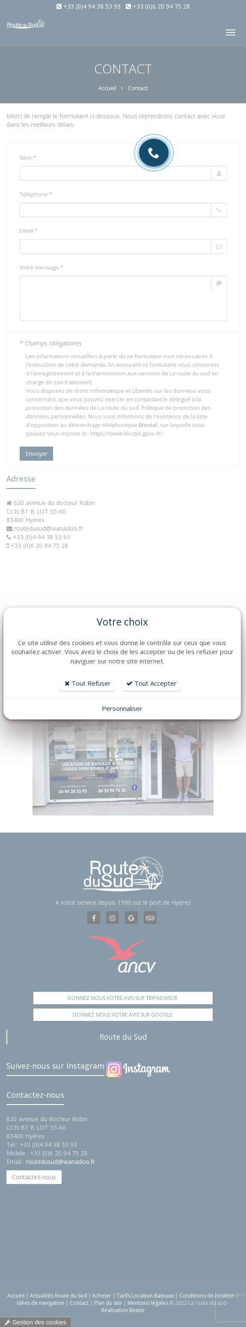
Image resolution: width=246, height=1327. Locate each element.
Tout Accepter (151, 683)
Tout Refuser (88, 683)
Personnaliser (122, 708)
